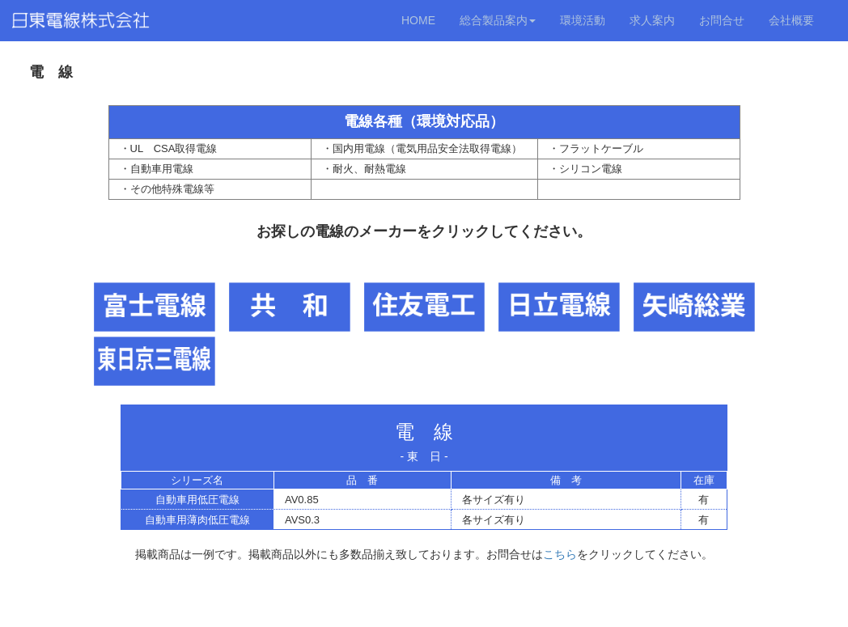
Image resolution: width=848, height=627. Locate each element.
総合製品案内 (498, 20)
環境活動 (582, 20)
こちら (560, 554)
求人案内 (652, 20)
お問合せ (721, 20)
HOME (418, 20)
